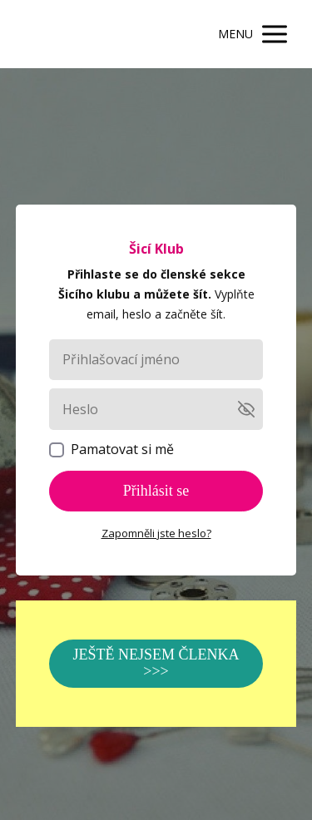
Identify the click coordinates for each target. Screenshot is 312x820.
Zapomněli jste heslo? (156, 533)
